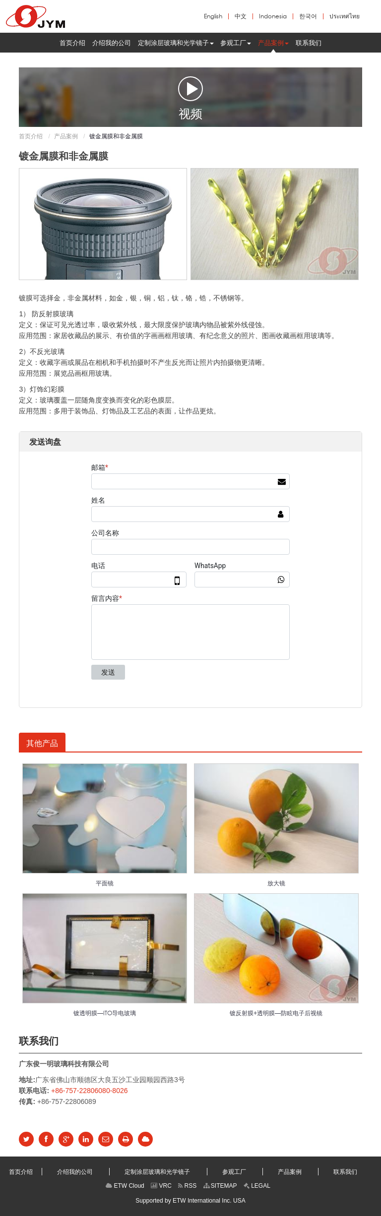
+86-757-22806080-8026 (89, 1091)
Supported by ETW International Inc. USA (190, 1200)
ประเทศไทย (344, 16)
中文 (241, 16)
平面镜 (105, 883)
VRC (161, 1185)
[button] (175, 43)
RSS (187, 1185)
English (213, 16)
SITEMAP (220, 1185)
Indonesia (273, 16)
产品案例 (66, 136)
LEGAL (257, 1185)
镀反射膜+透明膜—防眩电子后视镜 (276, 1013)
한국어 (308, 16)
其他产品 (42, 743)
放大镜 (276, 883)
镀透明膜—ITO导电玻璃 (104, 1013)
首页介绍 (31, 136)
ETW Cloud (125, 1185)
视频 (190, 97)
